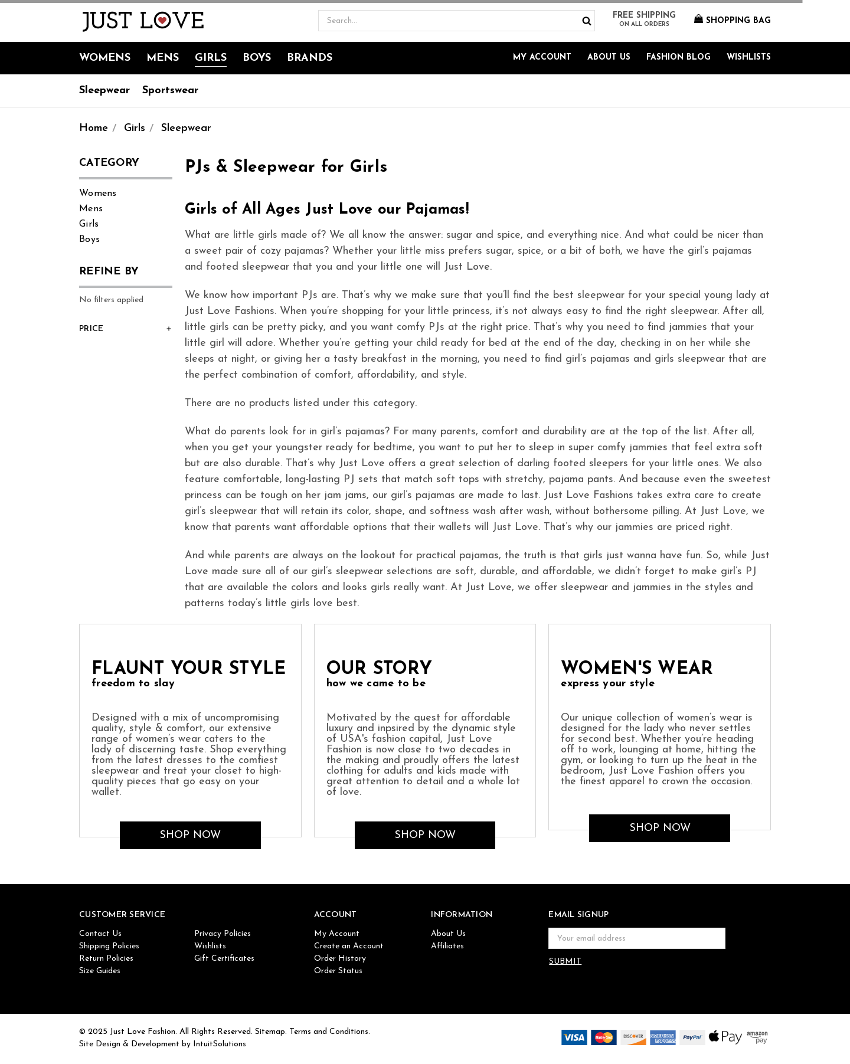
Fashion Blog (678, 57)
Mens (162, 58)
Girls (211, 58)
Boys (257, 58)
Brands (309, 58)
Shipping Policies (109, 946)
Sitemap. (271, 1031)
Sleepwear (104, 90)
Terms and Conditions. (329, 1031)
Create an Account (349, 946)
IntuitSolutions (219, 1044)
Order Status (338, 971)
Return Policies (106, 958)
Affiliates (447, 946)
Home (93, 128)
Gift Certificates (224, 958)
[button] (125, 329)
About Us (608, 57)
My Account (542, 57)
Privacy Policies (222, 933)
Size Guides (99, 971)
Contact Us (100, 933)
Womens (104, 58)
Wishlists (749, 57)
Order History (340, 958)
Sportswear (170, 90)
